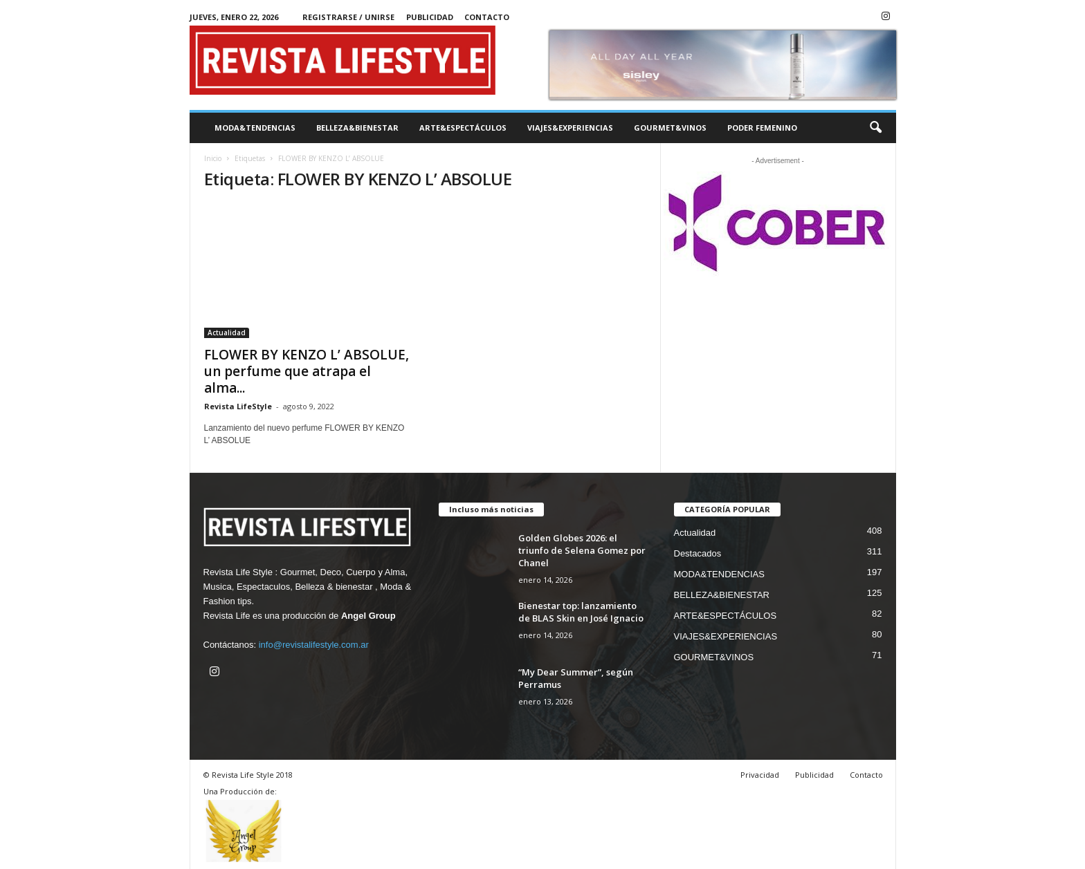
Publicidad (429, 17)
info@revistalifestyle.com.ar (314, 644)
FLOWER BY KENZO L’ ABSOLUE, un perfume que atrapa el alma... (306, 371)
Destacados (698, 553)
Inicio (212, 158)
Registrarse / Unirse (348, 17)
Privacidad (759, 774)
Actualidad (227, 332)
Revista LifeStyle (238, 406)
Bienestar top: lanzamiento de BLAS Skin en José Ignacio (581, 611)
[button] (875, 128)
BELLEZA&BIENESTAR (357, 127)
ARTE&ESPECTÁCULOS (463, 127)
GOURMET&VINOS (670, 127)
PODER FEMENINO (762, 127)
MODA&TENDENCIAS (255, 127)
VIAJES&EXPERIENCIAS (570, 127)
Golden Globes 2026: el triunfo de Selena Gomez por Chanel (582, 550)
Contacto (486, 17)
